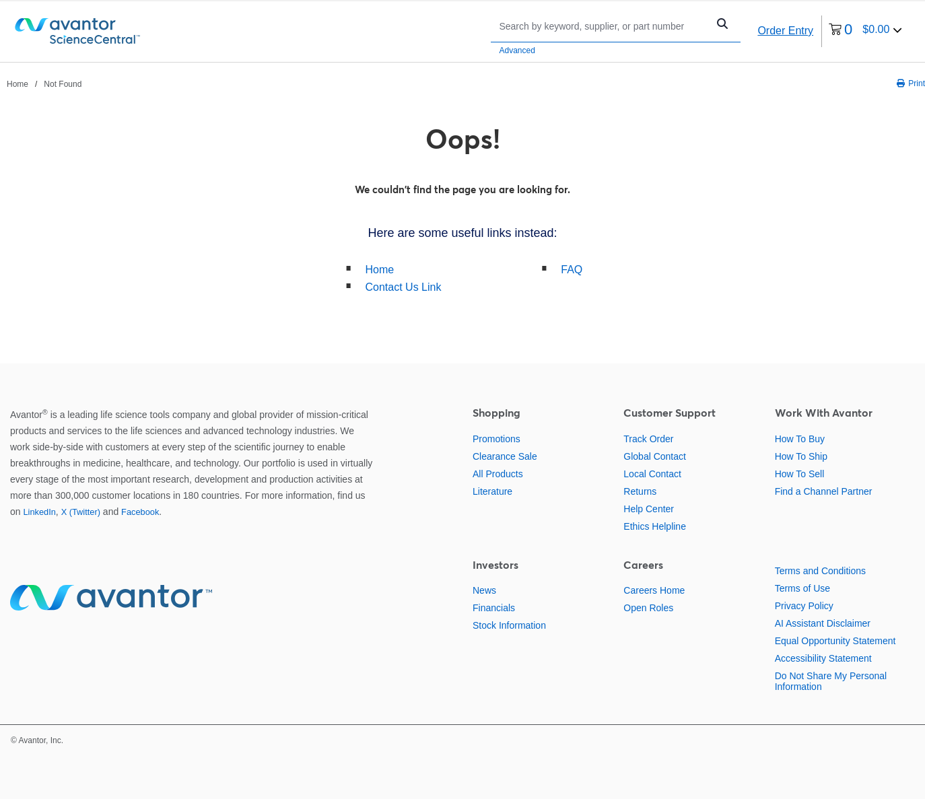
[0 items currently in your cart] (865, 31)
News (484, 590)
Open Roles (648, 607)
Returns (639, 491)
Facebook (140, 512)
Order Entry (785, 30)
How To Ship (801, 456)
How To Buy (800, 438)
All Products (498, 473)
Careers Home (654, 590)
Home (380, 269)
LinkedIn (39, 512)
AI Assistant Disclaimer (822, 623)
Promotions (496, 438)
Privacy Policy (804, 605)
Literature (492, 491)
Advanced (517, 50)
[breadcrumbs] (44, 83)
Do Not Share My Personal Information (831, 681)
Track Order (648, 438)
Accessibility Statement (823, 658)
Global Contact (654, 456)
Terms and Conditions (820, 570)
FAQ (571, 269)
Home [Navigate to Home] (17, 84)
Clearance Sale (505, 456)
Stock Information (509, 625)
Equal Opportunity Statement (835, 640)
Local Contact (652, 473)
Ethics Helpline (654, 526)
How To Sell (800, 473)
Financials (494, 607)
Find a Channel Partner (823, 491)
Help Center (648, 508)
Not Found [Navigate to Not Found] (62, 84)
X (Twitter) (80, 512)
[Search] (602, 26)
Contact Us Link (404, 287)
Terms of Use (802, 588)
